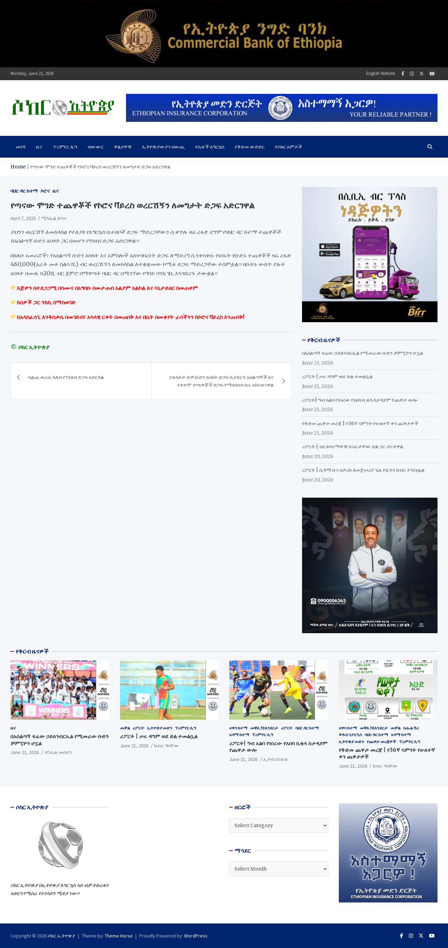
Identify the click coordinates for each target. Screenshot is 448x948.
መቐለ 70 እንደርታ (264, 728)
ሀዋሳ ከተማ (238, 728)
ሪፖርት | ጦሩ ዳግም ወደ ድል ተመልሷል (337, 376)
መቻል (125, 728)
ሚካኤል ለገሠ (54, 218)
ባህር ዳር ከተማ (24, 191)
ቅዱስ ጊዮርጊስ (350, 734)
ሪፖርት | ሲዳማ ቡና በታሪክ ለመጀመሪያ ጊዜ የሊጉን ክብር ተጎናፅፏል (363, 470)
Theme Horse (119, 936)
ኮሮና (45, 191)
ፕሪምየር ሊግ (65, 147)
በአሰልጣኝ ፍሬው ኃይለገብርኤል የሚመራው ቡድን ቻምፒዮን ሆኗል (362, 353)
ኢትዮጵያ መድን (159, 728)
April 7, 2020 (23, 218)
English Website (380, 73)
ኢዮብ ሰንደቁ (275, 759)
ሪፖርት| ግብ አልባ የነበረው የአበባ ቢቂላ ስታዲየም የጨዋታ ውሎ (359, 400)
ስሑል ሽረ (411, 728)
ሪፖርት (138, 728)
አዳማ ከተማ (239, 734)
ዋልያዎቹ (123, 147)
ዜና (39, 147)
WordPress (196, 936)
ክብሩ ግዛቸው (166, 745)
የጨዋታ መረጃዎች (381, 741)
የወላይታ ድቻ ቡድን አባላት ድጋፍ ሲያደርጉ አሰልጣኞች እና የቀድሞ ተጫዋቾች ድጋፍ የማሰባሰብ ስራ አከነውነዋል (221, 381)
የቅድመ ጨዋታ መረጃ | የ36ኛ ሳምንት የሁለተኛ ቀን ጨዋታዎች (360, 423)
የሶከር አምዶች (288, 147)
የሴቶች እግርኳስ (209, 147)
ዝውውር (96, 147)
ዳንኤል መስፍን (58, 752)
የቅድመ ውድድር (250, 147)
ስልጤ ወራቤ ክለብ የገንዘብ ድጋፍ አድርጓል (66, 377)
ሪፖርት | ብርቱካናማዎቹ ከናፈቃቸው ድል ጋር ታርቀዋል (352, 446)
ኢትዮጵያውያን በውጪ (163, 147)
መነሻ (21, 147)
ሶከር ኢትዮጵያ (61, 936)
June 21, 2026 (24, 752)
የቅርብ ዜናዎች (32, 651)
